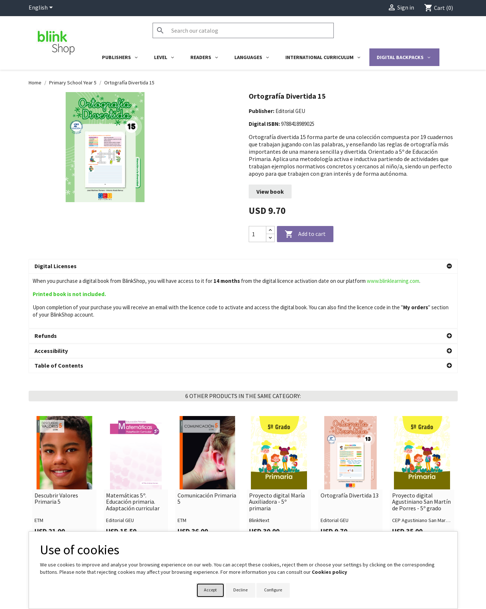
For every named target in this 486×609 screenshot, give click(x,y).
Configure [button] (273, 589)
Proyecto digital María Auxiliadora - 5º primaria (277, 447)
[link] (64, 424)
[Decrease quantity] (270, 238)
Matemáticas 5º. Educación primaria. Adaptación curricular (133, 447)
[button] (243, 266)
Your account (266, 529)
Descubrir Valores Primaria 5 (56, 444)
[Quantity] (257, 234)
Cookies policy (329, 572)
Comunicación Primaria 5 (207, 444)
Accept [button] (210, 589)
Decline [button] (240, 589)
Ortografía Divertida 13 (350, 441)
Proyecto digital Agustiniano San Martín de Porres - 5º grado (421, 447)
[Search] (243, 30)
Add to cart (305, 234)
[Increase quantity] (270, 230)
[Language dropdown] (42, 8)
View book (270, 191)
